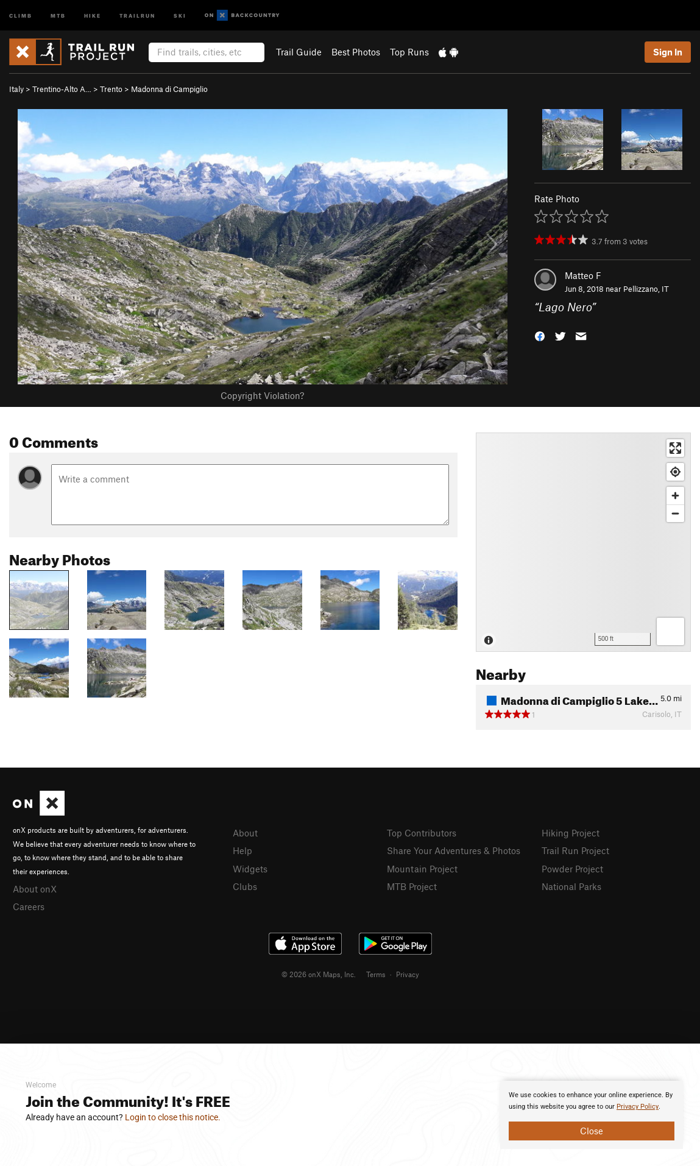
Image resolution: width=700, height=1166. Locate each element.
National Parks (571, 886)
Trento (111, 89)
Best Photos (355, 51)
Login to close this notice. (173, 1117)
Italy (16, 89)
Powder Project (572, 868)
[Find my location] (675, 472)
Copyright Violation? (262, 395)
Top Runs (409, 51)
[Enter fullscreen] (675, 448)
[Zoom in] (675, 495)
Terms (376, 974)
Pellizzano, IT (646, 289)
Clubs (245, 886)
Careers (28, 906)
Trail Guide (299, 51)
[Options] (670, 631)
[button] (539, 335)
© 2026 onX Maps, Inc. (318, 974)
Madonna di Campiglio (169, 89)
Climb (20, 15)
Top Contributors (421, 832)
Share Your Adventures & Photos (453, 850)
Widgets (250, 868)
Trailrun (137, 15)
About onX (35, 888)
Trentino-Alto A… (61, 89)
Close (591, 1130)
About (245, 832)
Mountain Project (422, 868)
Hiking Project (570, 832)
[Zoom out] (675, 513)
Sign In (667, 51)
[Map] (583, 542)
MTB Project (412, 886)
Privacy (407, 974)
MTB (58, 15)
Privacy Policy (638, 1107)
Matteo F (583, 275)
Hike (92, 15)
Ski (180, 15)
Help (242, 850)
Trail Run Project (575, 850)
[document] (591, 1114)
